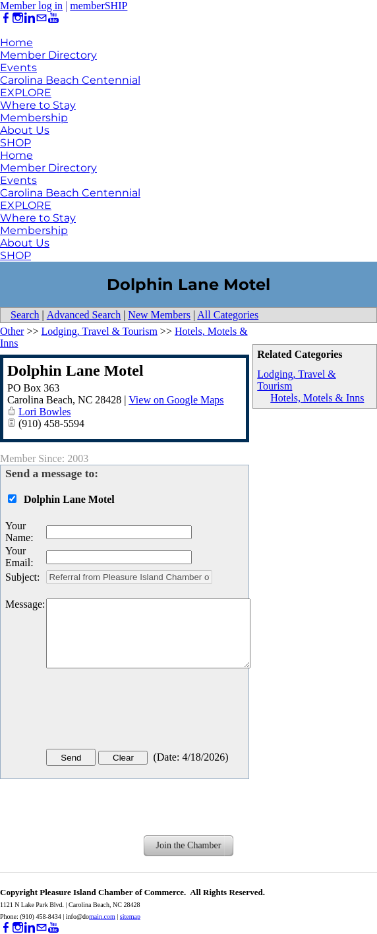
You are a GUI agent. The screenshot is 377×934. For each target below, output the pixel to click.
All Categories (227, 314)
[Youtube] (53, 18)
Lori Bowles (44, 411)
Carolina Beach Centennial (70, 80)
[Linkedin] (29, 18)
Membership (34, 117)
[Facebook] (6, 18)
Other (12, 331)
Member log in (31, 5)
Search (25, 314)
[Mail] (41, 18)
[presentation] (146, 711)
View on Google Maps (176, 399)
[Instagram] (18, 18)
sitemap (130, 916)
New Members (159, 314)
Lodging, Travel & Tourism (99, 331)
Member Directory (48, 55)
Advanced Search (84, 314)
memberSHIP (98, 5)
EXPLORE (25, 92)
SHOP (15, 142)
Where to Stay (38, 105)
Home (16, 42)
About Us (24, 130)
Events (18, 67)
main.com (102, 916)
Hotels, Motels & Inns (317, 397)
